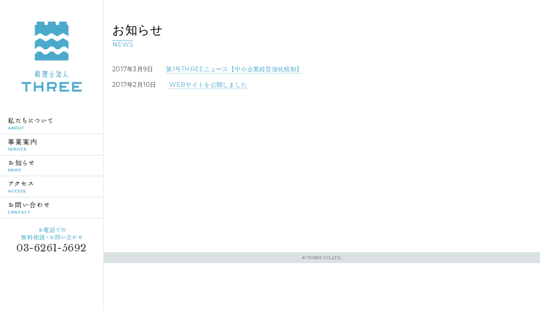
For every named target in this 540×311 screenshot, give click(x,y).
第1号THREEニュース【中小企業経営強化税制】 (234, 69)
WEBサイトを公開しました (208, 85)
